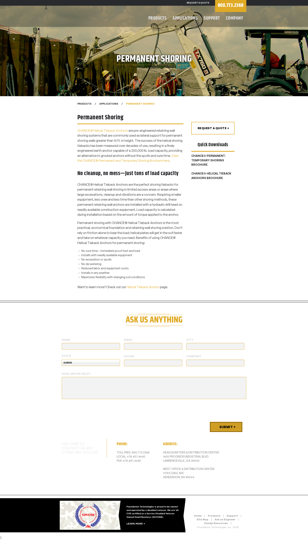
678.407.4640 (136, 456)
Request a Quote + (213, 128)
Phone (129, 356)
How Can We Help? (76, 373)
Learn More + (135, 523)
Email (128, 339)
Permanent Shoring (140, 103)
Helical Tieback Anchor (142, 287)
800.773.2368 (140, 452)
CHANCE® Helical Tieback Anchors (102, 130)
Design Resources (216, 523)
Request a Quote (198, 2)
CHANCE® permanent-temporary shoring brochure (208, 160)
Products (157, 18)
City (189, 339)
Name (66, 339)
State (66, 355)
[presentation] (91, 409)
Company (234, 18)
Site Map (202, 519)
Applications (185, 18)
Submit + (227, 427)
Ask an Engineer (225, 519)
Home (198, 515)
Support (212, 18)
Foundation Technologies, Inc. (97, 17)
